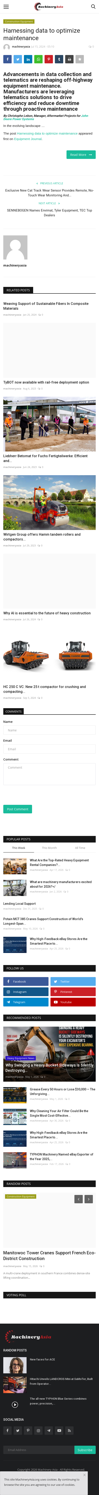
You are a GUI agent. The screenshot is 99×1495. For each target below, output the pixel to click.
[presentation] (30, 795)
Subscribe (85, 1450)
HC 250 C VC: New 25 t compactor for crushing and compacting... (44, 689)
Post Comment (17, 809)
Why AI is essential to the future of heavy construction (47, 613)
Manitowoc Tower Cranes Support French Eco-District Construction (49, 1255)
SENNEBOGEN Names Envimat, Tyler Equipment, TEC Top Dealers (49, 212)
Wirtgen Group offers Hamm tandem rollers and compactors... (42, 536)
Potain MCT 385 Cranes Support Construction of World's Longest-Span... (43, 921)
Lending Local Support (19, 903)
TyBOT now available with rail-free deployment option (46, 382)
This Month (49, 848)
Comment (11, 759)
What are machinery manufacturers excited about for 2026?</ (61, 884)
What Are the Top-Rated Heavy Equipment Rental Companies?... (59, 863)
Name (8, 722)
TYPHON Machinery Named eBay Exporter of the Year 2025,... (61, 1157)
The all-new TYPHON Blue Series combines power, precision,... (58, 1401)
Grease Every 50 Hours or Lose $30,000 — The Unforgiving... (62, 1092)
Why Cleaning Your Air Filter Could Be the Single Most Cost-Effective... (59, 1113)
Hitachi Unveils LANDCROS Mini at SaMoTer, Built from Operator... (61, 1381)
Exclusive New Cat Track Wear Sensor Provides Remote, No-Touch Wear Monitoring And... (49, 192)
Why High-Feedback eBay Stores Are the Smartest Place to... (58, 941)
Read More (81, 155)
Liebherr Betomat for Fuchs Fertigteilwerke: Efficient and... (45, 458)
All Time (80, 848)
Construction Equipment (19, 21)
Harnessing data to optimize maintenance (47, 133)
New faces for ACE (42, 1359)
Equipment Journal (27, 139)
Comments (13, 711)
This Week (18, 848)
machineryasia (16, 47)
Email (7, 740)
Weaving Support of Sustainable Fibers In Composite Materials (45, 306)
